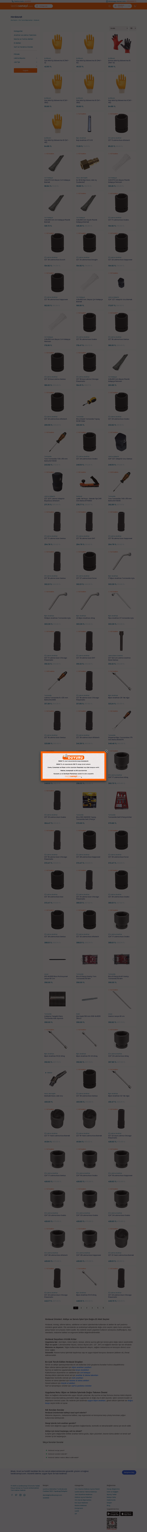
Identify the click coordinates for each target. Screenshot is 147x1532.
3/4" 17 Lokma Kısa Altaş (118, 777)
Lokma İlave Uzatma (115, 656)
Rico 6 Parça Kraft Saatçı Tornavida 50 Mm (118, 977)
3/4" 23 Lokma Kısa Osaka (87, 1215)
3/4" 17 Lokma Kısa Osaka (118, 937)
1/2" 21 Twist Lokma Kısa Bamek (121, 1255)
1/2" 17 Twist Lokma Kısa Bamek (57, 1136)
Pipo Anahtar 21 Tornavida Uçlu (121, 618)
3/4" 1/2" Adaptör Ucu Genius (120, 459)
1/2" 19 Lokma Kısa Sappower (56, 299)
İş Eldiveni (47, 58)
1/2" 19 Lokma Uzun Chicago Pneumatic (55, 858)
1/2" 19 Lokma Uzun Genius (55, 737)
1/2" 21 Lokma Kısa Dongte (86, 260)
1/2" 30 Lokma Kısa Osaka (118, 897)
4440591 (27, 1)
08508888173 (131, 1)
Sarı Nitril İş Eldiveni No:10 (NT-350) (88, 101)
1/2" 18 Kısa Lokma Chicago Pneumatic (87, 380)
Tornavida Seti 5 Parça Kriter (120, 817)
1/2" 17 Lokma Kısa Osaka (118, 220)
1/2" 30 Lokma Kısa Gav (53, 897)
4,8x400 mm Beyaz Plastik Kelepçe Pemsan (119, 380)
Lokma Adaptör (113, 297)
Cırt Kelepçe (48, 178)
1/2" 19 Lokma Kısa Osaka (86, 339)
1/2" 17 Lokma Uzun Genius (55, 538)
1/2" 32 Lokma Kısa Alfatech (87, 937)
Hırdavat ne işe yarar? (55, 1450)
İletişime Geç (129, 1472)
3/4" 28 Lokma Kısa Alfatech (56, 1255)
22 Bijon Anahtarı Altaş (85, 618)
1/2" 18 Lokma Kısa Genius (118, 339)
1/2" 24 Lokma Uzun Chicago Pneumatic (120, 1296)
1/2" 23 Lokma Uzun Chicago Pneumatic (56, 1296)
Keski (78, 1014)
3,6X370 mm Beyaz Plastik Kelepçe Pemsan (119, 181)
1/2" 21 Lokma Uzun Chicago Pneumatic (87, 898)
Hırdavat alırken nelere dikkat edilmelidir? (62, 1457)
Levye (46, 974)
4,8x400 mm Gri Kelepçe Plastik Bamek (57, 221)
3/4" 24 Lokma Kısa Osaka (119, 1215)
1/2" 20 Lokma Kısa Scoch (54, 260)
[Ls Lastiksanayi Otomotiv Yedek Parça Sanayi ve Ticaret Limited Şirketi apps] (126, 1515)
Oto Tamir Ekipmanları (25, 20)
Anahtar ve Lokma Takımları (25, 35)
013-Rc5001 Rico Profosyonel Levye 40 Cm (56, 977)
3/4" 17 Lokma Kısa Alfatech (55, 777)
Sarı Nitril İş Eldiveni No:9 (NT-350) (56, 101)
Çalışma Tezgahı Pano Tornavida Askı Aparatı (53, 1017)
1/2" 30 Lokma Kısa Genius (87, 1096)
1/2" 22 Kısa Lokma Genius (55, 379)
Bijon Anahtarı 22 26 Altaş (86, 777)
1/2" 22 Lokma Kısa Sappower (120, 260)
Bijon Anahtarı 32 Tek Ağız (118, 1096)
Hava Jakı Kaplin (81, 178)
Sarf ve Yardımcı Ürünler (23, 47)
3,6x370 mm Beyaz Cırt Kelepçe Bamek (57, 181)
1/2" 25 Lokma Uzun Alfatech (87, 737)
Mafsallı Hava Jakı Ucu (53, 1096)
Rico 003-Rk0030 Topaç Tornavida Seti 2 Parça (86, 818)
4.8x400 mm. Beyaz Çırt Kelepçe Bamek (89, 300)
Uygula (25, 70)
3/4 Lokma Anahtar (51, 775)
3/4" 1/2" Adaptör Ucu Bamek (120, 299)
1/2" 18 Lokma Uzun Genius (55, 578)
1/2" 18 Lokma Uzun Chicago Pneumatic (87, 699)
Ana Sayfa (14, 20)
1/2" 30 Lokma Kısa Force (118, 857)
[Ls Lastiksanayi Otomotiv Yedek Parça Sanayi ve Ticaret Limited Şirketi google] (113, 1515)
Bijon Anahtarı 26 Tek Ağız (118, 698)
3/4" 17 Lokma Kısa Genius (55, 1175)
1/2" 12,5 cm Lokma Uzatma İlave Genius (119, 659)
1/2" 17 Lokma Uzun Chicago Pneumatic (55, 659)
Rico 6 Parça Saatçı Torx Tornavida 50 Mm (86, 977)
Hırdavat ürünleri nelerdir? (56, 1454)
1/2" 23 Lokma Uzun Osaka (55, 817)
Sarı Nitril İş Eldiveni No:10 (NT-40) (56, 141)
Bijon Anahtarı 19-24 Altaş (86, 1056)
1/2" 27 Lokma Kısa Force (86, 578)
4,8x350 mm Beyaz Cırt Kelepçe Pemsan (57, 340)
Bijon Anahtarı (81, 138)
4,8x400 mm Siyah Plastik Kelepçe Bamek (86, 221)
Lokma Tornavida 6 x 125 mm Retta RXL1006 (56, 699)
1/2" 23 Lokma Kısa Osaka (118, 419)
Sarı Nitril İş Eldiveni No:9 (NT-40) (120, 101)
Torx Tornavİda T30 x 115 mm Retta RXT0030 (56, 460)
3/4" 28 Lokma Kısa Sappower (88, 1255)
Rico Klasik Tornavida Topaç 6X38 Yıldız (88, 420)
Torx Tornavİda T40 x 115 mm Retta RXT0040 (120, 500)
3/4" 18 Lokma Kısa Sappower (120, 1175)
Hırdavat (36, 20)
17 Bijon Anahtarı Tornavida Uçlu (121, 578)
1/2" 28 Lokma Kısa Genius (55, 937)
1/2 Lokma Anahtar (114, 138)
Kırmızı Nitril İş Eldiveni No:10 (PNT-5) (119, 62)
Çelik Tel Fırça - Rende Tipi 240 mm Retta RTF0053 (88, 500)
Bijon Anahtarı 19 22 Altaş (54, 1056)
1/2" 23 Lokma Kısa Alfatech (55, 419)
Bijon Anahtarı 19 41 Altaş (86, 1295)
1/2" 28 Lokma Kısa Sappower (88, 857)
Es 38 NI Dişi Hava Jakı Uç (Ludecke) (86, 181)
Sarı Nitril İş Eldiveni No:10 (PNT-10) (89, 62)
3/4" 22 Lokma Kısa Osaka (55, 1215)
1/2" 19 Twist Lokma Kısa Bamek (89, 1136)
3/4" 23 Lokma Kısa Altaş (118, 1056)
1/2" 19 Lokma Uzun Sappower (120, 538)
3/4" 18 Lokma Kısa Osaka (86, 1175)
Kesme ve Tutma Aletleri (23, 39)
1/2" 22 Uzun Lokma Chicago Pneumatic (119, 1137)
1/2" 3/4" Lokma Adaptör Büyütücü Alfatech (54, 500)
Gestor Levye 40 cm (116, 1016)
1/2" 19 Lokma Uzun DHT (85, 538)
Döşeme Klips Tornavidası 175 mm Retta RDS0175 (120, 738)
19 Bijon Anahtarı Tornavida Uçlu (57, 618)
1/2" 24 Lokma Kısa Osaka (86, 459)
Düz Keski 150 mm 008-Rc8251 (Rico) (88, 1017)
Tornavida (79, 417)
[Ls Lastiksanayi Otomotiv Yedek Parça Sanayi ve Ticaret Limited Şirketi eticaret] (121, 1524)
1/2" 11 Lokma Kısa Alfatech (119, 140)
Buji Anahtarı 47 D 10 (84, 140)
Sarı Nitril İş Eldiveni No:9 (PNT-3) (56, 62)
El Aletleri (17, 43)
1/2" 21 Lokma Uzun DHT (85, 658)
